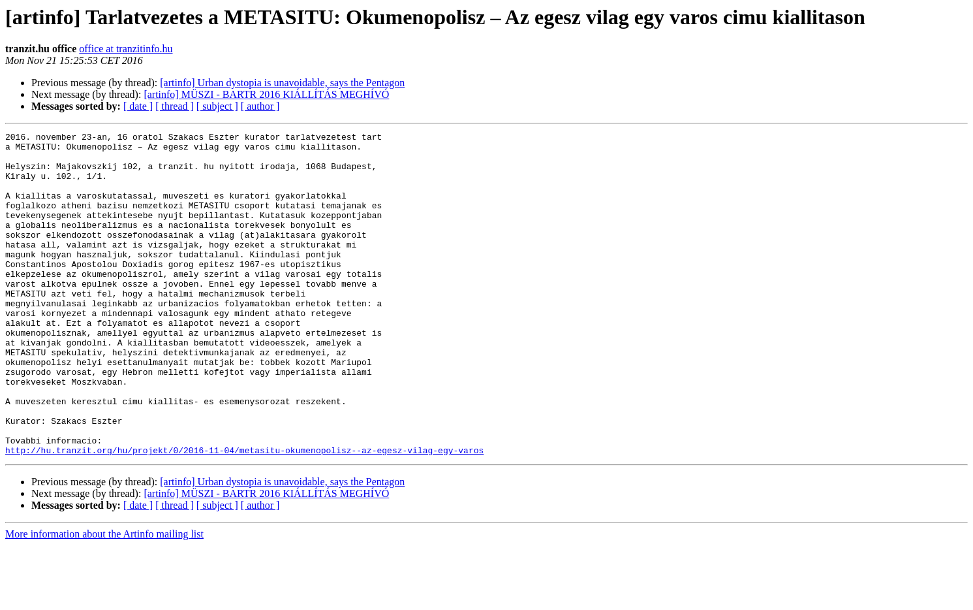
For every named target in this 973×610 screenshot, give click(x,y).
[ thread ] (174, 106)
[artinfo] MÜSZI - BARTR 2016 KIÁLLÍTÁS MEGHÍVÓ (266, 94)
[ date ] (138, 106)
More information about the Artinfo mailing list (104, 598)
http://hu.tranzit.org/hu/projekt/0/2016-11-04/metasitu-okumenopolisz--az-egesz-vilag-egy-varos (244, 515)
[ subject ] (217, 106)
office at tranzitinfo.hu (125, 48)
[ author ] (260, 106)
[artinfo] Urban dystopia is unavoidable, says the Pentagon (282, 82)
